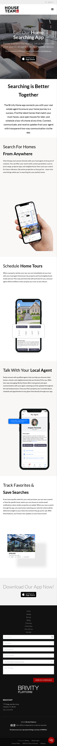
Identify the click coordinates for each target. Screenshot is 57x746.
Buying (28, 617)
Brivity (27, 740)
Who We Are (29, 629)
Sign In (49, 2)
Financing (28, 623)
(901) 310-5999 (8, 710)
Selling (28, 620)
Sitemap (42, 743)
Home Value (28, 626)
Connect (28, 632)
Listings (28, 614)
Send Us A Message (43, 680)
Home (28, 611)
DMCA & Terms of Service (30, 743)
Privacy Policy (34, 51)
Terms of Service (44, 51)
